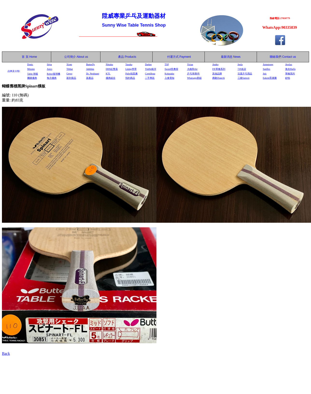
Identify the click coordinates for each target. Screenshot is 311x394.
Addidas (90, 69)
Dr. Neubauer (92, 73)
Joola (240, 64)
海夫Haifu (290, 69)
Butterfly (90, 64)
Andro (215, 64)
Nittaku (109, 64)
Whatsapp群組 (194, 78)
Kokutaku (169, 73)
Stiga (49, 64)
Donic (30, 64)
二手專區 (150, 78)
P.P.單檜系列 (218, 69)
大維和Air (192, 69)
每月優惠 (52, 78)
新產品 (89, 78)
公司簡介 (70, 56)
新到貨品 (71, 78)
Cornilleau (150, 73)
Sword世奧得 (171, 69)
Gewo (69, 73)
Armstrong (268, 64)
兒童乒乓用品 (245, 73)
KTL (108, 73)
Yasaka (128, 64)
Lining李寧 (131, 69)
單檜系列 (290, 73)
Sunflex (266, 69)
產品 (127, 56)
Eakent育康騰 (270, 78)
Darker (148, 64)
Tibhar (69, 69)
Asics (49, 69)
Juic (265, 73)
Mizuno (31, 69)
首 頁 (24, 56)
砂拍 (287, 78)
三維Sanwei (243, 78)
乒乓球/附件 (193, 73)
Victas (190, 64)
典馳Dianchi (218, 78)
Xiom (69, 64)
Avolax (288, 64)
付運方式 (179, 56)
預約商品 (130, 78)
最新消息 (230, 56)
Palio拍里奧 (131, 73)
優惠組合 (110, 78)
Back (6, 353)
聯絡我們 (275, 56)
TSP (167, 64)
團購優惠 (32, 78)
